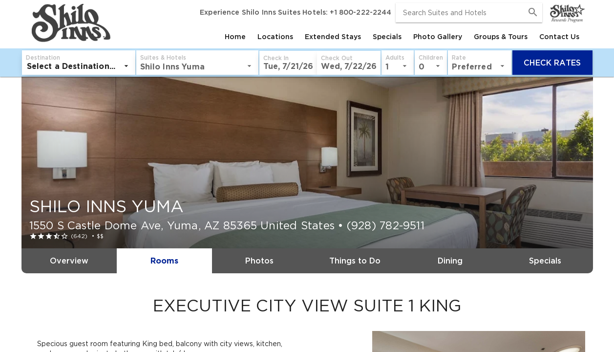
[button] (174, 63)
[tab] (235, 36)
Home (235, 37)
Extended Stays (333, 37)
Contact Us (559, 37)
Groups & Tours (501, 37)
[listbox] (83, 66)
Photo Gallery (437, 37)
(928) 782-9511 (385, 225)
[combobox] (469, 12)
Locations (275, 37)
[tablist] (349, 36)
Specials (387, 37)
